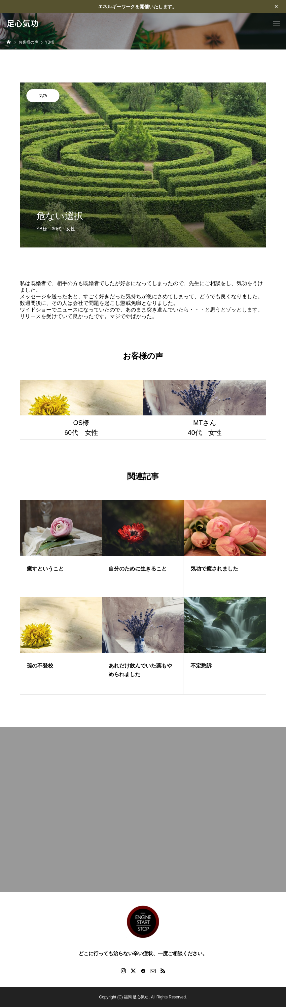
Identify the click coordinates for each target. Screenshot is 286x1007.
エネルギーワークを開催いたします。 (137, 6)
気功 (43, 95)
